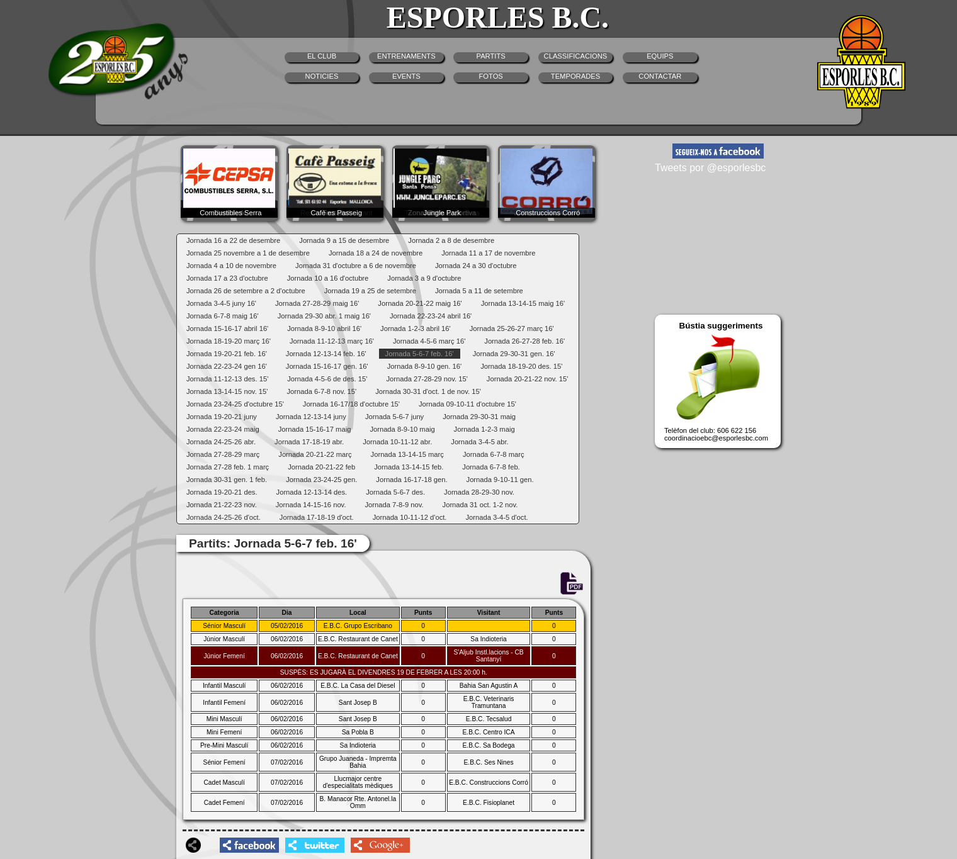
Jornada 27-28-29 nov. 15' (426, 379)
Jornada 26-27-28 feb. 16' (524, 341)
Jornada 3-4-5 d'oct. (496, 517)
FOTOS (490, 76)
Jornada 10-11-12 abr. (397, 442)
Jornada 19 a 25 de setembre (370, 291)
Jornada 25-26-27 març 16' (512, 328)
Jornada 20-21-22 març (314, 454)
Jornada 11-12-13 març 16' (332, 341)
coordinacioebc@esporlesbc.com (716, 438)
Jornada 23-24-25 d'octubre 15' (235, 404)
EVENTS (406, 76)
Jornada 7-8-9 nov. (394, 504)
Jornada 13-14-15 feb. (408, 467)
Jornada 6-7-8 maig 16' (222, 316)
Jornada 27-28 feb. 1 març (227, 467)
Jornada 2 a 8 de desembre (451, 240)
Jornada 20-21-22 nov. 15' (527, 379)
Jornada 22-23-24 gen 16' (226, 366)
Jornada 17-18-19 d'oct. (317, 517)
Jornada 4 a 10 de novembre (231, 265)
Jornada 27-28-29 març (222, 454)
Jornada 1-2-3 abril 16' (415, 328)
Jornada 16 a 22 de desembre (233, 240)
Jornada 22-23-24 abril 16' (431, 316)
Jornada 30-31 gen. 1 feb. (226, 479)
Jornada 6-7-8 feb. (490, 467)
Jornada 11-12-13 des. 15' (227, 379)
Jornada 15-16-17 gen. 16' (327, 366)
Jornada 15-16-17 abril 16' (227, 328)
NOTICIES (322, 76)
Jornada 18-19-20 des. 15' (521, 366)
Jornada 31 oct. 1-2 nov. (480, 504)
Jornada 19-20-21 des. (222, 492)
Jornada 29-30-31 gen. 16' (514, 353)
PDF (571, 584)
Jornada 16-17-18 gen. (411, 479)
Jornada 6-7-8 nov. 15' (321, 391)
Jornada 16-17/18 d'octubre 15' (351, 404)
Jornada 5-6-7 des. (395, 492)
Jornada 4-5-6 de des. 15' (327, 379)
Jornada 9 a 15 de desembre (344, 240)
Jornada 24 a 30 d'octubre (476, 265)
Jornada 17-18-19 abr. (309, 442)
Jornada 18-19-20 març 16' (228, 341)
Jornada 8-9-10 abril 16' (324, 328)
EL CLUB (321, 56)
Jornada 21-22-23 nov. (221, 504)
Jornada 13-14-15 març (407, 454)
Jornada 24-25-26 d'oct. (223, 517)
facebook (718, 151)
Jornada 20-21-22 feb (321, 467)
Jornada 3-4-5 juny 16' (221, 303)
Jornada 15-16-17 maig (314, 429)
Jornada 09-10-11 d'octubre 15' (467, 404)
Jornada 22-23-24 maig (222, 429)
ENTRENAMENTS (406, 56)
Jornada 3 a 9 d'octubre (424, 278)
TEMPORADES (575, 76)
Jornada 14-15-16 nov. (311, 504)
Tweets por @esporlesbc (710, 167)
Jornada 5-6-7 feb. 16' (419, 353)
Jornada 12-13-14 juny (311, 416)
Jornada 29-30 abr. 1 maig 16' (324, 316)
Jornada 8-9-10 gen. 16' (424, 366)
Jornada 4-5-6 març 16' (429, 341)
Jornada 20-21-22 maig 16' (420, 303)
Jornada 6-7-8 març (493, 454)
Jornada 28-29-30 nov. (479, 492)
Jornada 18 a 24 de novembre (375, 253)
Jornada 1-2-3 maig (484, 429)
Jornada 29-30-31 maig (479, 416)
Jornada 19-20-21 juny (221, 416)
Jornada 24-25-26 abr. (221, 442)
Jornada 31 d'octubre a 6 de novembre (355, 265)
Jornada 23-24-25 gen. (321, 479)
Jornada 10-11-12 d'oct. (410, 517)
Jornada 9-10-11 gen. (500, 479)
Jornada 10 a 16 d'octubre (328, 278)
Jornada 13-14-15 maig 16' (523, 303)
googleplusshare (380, 845)
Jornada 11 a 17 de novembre (488, 253)
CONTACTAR (659, 76)
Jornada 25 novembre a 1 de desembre (248, 253)
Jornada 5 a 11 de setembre (479, 291)
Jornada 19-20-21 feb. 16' (226, 353)
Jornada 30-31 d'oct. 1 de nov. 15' (428, 391)
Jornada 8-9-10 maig (402, 429)
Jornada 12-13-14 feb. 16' (326, 353)
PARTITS (491, 56)
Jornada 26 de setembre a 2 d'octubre (245, 291)
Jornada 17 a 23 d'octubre (227, 278)
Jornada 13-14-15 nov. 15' (227, 391)
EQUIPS (660, 56)
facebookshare (249, 845)
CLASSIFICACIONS (576, 56)
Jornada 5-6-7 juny (394, 416)
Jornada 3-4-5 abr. (479, 442)
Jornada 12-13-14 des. (312, 492)
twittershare (314, 845)
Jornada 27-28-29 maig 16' (317, 303)
